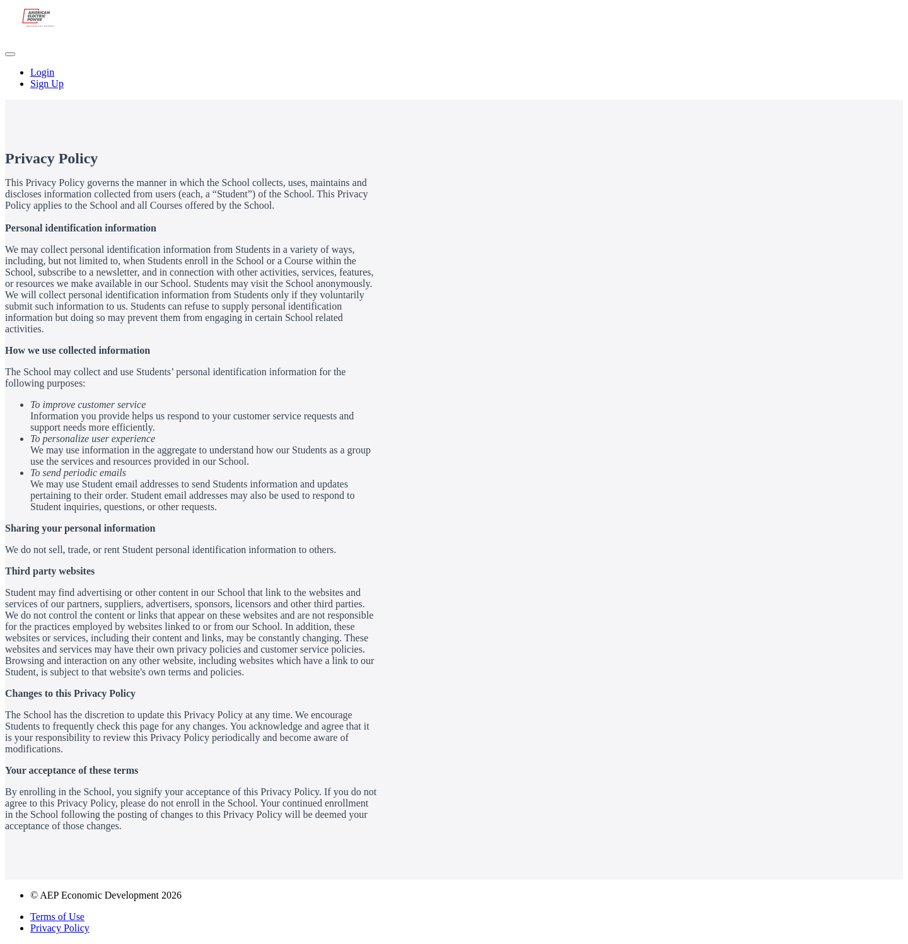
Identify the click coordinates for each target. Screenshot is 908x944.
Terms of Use (57, 916)
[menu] (454, 78)
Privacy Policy (60, 928)
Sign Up (47, 83)
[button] (10, 54)
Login (42, 72)
